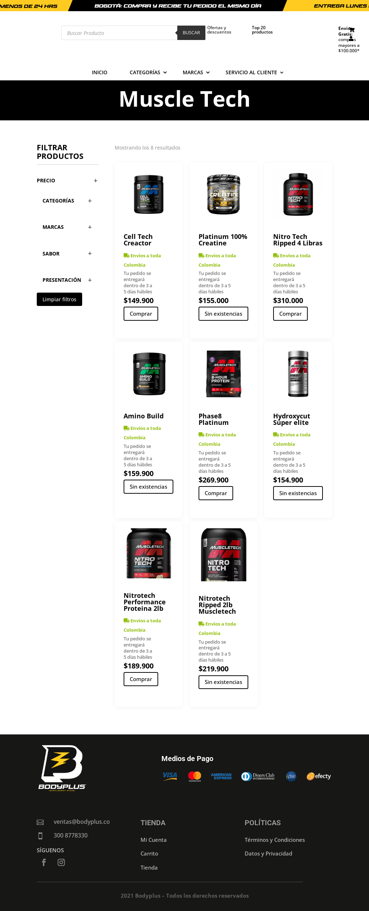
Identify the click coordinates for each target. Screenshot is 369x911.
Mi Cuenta (154, 839)
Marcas (193, 73)
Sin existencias (223, 313)
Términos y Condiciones (275, 839)
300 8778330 (71, 835)
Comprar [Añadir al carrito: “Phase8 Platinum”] (216, 493)
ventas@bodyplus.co (82, 822)
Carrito (149, 853)
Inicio (99, 73)
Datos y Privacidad (268, 853)
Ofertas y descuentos (219, 30)
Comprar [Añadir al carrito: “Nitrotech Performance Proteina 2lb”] (141, 679)
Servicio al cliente (251, 73)
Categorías (145, 73)
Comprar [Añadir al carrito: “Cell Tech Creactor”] (141, 313)
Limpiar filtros (59, 299)
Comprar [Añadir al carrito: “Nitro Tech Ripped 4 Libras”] (290, 313)
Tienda (149, 867)
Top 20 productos (262, 30)
